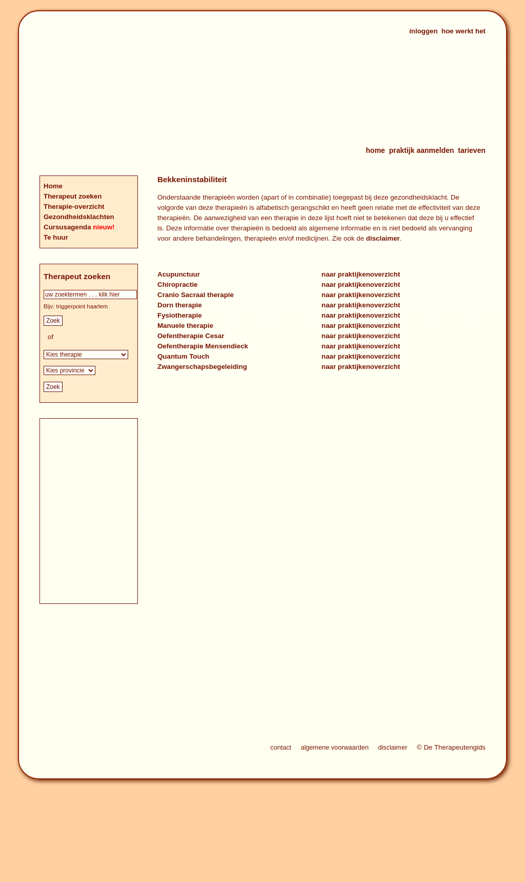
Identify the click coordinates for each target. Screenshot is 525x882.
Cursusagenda (68, 227)
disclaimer (383, 238)
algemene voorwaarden (335, 747)
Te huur (56, 237)
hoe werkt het (463, 31)
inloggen (423, 31)
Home (53, 186)
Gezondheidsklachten (79, 217)
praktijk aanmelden (421, 150)
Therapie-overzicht (74, 206)
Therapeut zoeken (73, 196)
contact (280, 747)
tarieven (472, 150)
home (375, 150)
